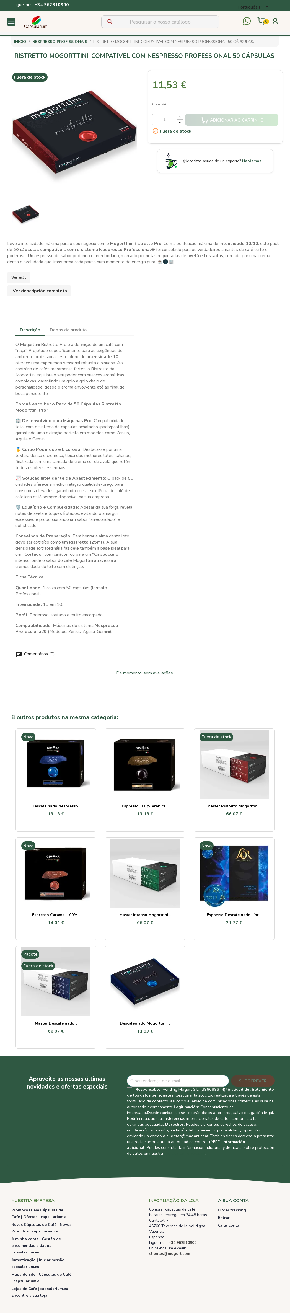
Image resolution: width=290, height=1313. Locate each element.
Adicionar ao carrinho (232, 120)
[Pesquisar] (160, 22)
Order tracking (232, 1210)
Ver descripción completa (40, 291)
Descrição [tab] (30, 330)
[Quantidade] (164, 119)
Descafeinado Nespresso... (56, 806)
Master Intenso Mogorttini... (145, 914)
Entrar (224, 1217)
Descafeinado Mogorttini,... (145, 1023)
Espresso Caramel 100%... (56, 914)
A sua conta (233, 1201)
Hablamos (251, 161)
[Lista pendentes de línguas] (253, 7)
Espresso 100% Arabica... (145, 806)
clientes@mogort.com (187, 1136)
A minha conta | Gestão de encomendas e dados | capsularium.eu (36, 1245)
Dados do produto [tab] (68, 330)
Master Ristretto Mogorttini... (234, 806)
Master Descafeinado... (56, 1023)
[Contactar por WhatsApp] (247, 21)
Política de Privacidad (184, 1153)
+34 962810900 (52, 5)
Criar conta (228, 1225)
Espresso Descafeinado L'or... (234, 914)
